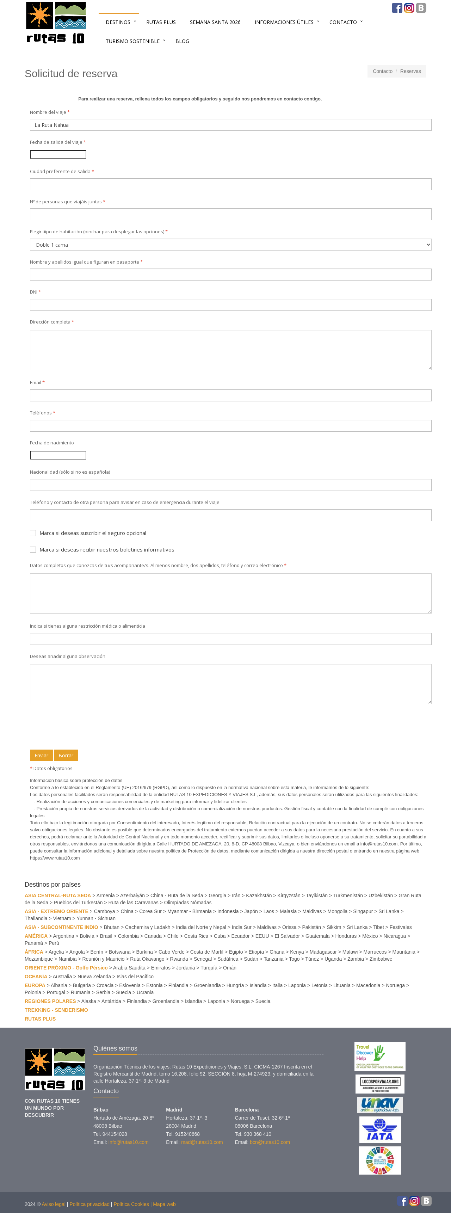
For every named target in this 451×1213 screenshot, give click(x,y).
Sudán (251, 959)
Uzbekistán (381, 895)
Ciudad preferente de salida (62, 171)
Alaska (88, 1001)
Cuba (220, 936)
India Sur (242, 927)
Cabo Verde (172, 952)
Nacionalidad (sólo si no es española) (70, 472)
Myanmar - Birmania (189, 911)
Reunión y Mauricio (103, 959)
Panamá (34, 943)
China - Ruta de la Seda (176, 895)
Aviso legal (53, 1204)
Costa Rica (196, 936)
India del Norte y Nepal (201, 927)
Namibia (67, 959)
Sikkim (334, 927)
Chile (173, 936)
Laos (269, 911)
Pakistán (311, 927)
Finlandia (178, 985)
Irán (236, 895)
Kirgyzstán (288, 895)
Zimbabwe (381, 959)
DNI (35, 292)
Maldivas (312, 911)
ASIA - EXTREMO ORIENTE (56, 911)
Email (37, 382)
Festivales (401, 927)
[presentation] (83, 727)
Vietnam (62, 918)
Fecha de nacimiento (52, 442)
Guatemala (317, 936)
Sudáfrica (227, 959)
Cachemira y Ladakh (147, 927)
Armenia (106, 895)
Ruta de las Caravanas (133, 902)
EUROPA (35, 985)
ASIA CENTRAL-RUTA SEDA (58, 895)
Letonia (319, 985)
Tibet (378, 927)
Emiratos (161, 968)
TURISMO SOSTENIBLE (133, 41)
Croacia (105, 985)
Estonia (154, 985)
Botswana (119, 952)
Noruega (395, 985)
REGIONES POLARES (50, 1001)
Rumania (81, 992)
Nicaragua (395, 936)
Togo (294, 959)
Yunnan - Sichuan (96, 918)
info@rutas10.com (129, 1142)
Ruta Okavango (147, 959)
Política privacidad (89, 1204)
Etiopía (256, 952)
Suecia (123, 992)
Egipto (236, 952)
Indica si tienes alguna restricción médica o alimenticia (87, 626)
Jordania (185, 968)
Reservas (410, 71)
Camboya (104, 911)
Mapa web (164, 1204)
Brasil (106, 936)
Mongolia (338, 911)
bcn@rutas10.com (270, 1142)
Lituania (342, 985)
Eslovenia (130, 985)
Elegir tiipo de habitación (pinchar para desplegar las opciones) (99, 231)
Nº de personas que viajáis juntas (67, 201)
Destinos (118, 22)
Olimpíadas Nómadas (188, 902)
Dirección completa (52, 322)
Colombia (128, 936)
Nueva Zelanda (94, 976)
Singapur (363, 911)
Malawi (350, 952)
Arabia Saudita (129, 968)
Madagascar (323, 952)
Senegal (203, 959)
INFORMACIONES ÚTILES (284, 22)
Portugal (56, 992)
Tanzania (274, 959)
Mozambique (39, 959)
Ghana (277, 952)
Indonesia (228, 911)
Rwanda (179, 959)
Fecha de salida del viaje (58, 142)
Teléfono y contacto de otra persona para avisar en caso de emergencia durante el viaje (125, 502)
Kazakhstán (259, 895)
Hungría (235, 985)
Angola (77, 952)
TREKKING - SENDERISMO (56, 1010)
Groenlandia (207, 985)
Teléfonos (42, 413)
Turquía (208, 968)
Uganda (333, 959)
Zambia (355, 959)
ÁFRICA (34, 952)
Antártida (111, 1001)
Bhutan (111, 927)
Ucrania (145, 992)
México (370, 936)
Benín (96, 952)
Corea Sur (150, 911)
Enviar (41, 755)
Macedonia (368, 985)
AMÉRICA (36, 936)
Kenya (297, 952)
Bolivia (87, 936)
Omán (229, 968)
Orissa (289, 927)
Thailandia (36, 918)
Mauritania (404, 952)
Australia (62, 976)
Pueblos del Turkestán (78, 902)
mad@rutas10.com (202, 1142)
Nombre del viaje (50, 112)
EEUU (262, 936)
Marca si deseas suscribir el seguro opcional (88, 532)
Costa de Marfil (206, 952)
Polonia (33, 992)
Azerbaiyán (132, 895)
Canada (153, 936)
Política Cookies (131, 1204)
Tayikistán (317, 895)
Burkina (144, 952)
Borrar (65, 755)
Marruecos (375, 952)
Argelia (56, 952)
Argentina (63, 936)
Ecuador (240, 936)
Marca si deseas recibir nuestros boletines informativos (102, 549)
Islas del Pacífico (135, 976)
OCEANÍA (36, 976)
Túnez (312, 959)
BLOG (182, 41)
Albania (59, 985)
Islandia (257, 985)
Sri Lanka (388, 911)
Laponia (297, 985)
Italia (277, 985)
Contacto (343, 22)
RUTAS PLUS (161, 22)
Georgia (217, 895)
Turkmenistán (348, 895)
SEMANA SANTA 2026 (215, 22)
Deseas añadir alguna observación (67, 656)
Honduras (346, 936)
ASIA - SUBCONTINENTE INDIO (61, 927)
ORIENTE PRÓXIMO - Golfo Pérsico (66, 968)
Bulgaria (82, 985)
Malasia (288, 911)
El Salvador (287, 936)
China (127, 911)
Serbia (103, 992)
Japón (251, 911)
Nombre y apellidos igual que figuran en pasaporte (86, 262)
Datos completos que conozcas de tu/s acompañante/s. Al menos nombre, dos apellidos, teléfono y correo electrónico (158, 565)
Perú (54, 943)
